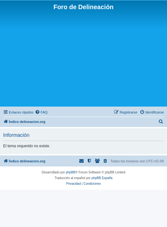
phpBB (70, 172)
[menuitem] (41, 112)
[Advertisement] (83, 58)
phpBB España (102, 178)
